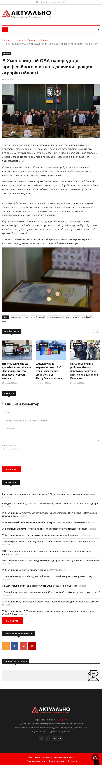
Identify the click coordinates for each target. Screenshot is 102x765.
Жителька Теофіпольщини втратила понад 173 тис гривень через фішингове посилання (48, 494)
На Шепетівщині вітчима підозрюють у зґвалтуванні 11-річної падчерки (39, 585)
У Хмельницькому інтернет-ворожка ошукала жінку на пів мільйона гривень (41, 535)
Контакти (72, 761)
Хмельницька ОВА (19, 317)
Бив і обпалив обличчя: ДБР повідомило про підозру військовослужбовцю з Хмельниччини (51, 560)
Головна (6, 40)
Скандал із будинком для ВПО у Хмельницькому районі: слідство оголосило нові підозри (50, 503)
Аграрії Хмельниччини (58, 317)
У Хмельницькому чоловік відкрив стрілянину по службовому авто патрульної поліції (47, 576)
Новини (19, 40)
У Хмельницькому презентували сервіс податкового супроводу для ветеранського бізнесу (50, 601)
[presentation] (25, 456)
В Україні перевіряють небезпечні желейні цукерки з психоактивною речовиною (43, 522)
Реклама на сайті (57, 761)
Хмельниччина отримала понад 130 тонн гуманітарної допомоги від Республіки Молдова (49, 371)
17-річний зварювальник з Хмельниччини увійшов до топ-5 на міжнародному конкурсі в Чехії (51, 592)
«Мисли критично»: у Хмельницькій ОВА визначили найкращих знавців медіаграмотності (49, 541)
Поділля (32, 40)
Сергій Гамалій (38, 317)
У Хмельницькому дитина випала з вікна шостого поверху (32, 570)
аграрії (76, 317)
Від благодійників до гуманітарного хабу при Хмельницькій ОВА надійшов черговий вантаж (16, 371)
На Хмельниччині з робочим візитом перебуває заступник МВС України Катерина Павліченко (84, 371)
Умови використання (36, 761)
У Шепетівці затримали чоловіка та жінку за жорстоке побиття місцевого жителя (44, 528)
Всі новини (12, 620)
